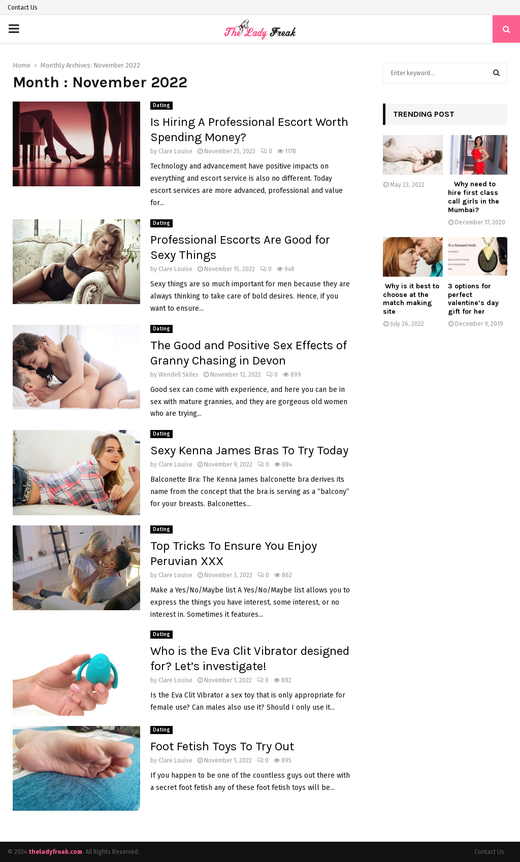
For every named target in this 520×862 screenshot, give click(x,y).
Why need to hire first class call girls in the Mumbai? (473, 197)
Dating (161, 106)
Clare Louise (175, 151)
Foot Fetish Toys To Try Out (222, 746)
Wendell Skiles (178, 374)
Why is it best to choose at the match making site (411, 299)
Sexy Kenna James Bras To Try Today (249, 450)
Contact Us (23, 7)
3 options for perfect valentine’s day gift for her (473, 299)
